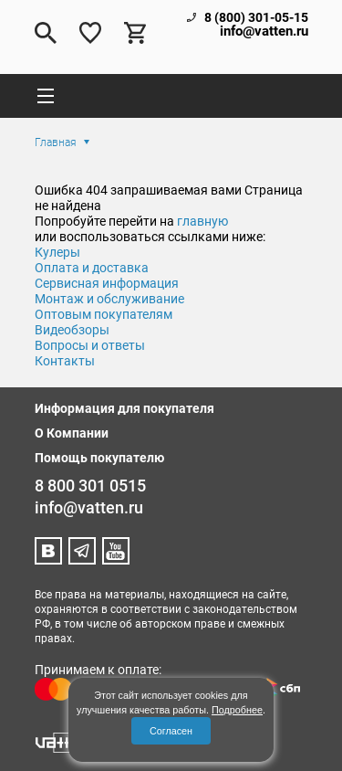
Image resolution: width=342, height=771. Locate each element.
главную (202, 221)
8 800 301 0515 (90, 485)
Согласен (171, 730)
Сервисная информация (107, 283)
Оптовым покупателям (103, 314)
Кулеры (57, 252)
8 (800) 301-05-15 (256, 17)
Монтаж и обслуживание (109, 298)
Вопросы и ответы (90, 345)
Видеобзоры (72, 329)
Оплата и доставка (92, 267)
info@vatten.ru (264, 31)
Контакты (65, 361)
